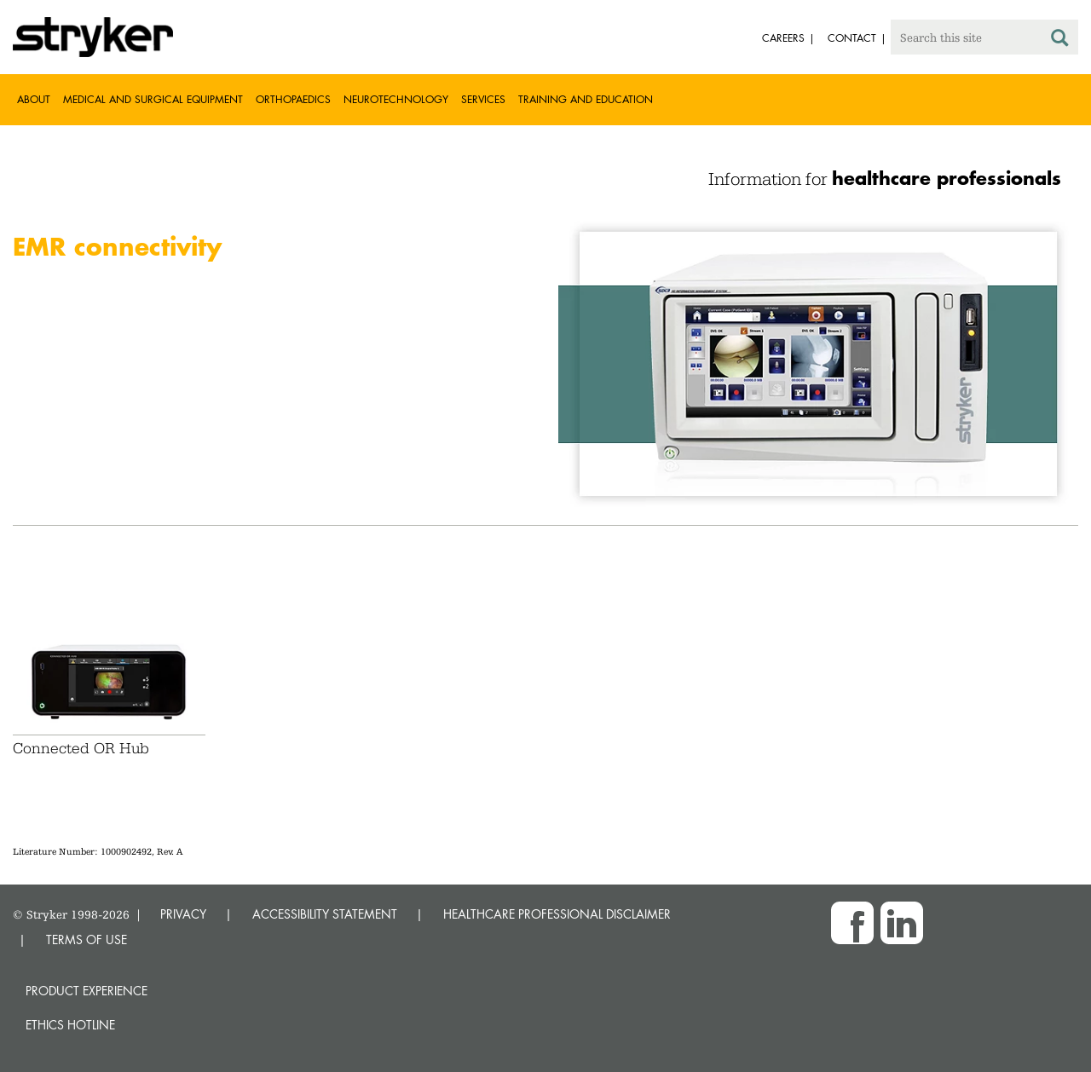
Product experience (86, 991)
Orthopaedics (293, 99)
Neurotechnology (395, 99)
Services (483, 99)
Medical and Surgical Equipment (153, 99)
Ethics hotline (70, 1025)
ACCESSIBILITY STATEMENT (324, 914)
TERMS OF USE (86, 939)
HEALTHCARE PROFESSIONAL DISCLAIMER (557, 914)
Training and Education (585, 99)
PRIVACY (183, 914)
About (33, 99)
